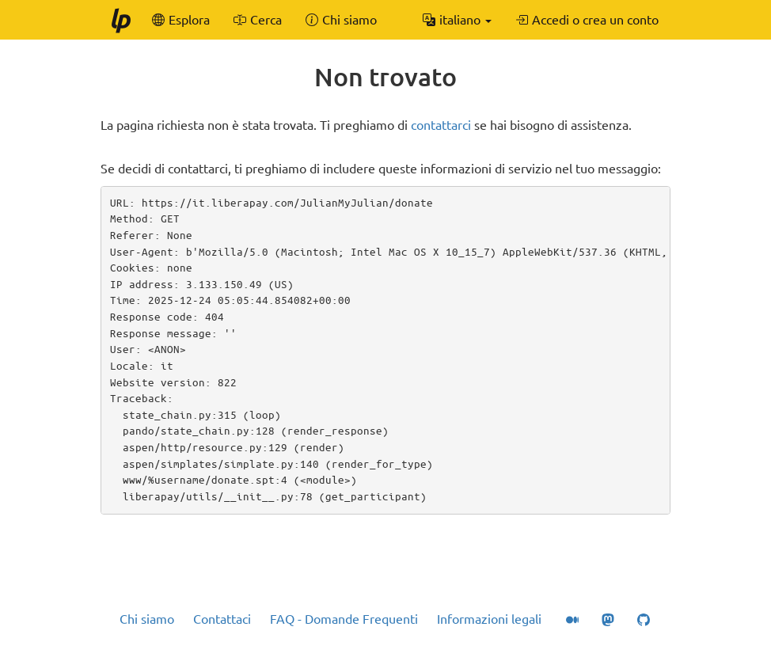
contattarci (441, 125)
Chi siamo (147, 619)
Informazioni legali (489, 619)
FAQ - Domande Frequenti (344, 619)
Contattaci (222, 619)
